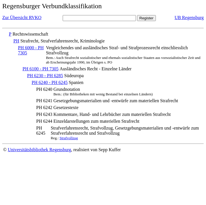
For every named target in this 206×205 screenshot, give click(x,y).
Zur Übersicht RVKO (21, 17)
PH (16, 40)
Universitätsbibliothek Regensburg (39, 149)
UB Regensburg (189, 17)
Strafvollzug (69, 138)
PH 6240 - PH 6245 (50, 82)
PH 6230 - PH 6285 (45, 75)
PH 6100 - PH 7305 (40, 68)
